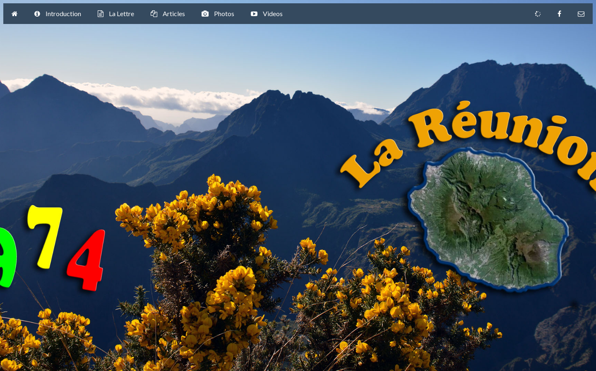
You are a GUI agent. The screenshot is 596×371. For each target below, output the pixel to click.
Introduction (57, 14)
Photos (218, 14)
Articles (168, 14)
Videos (267, 14)
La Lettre (116, 14)
